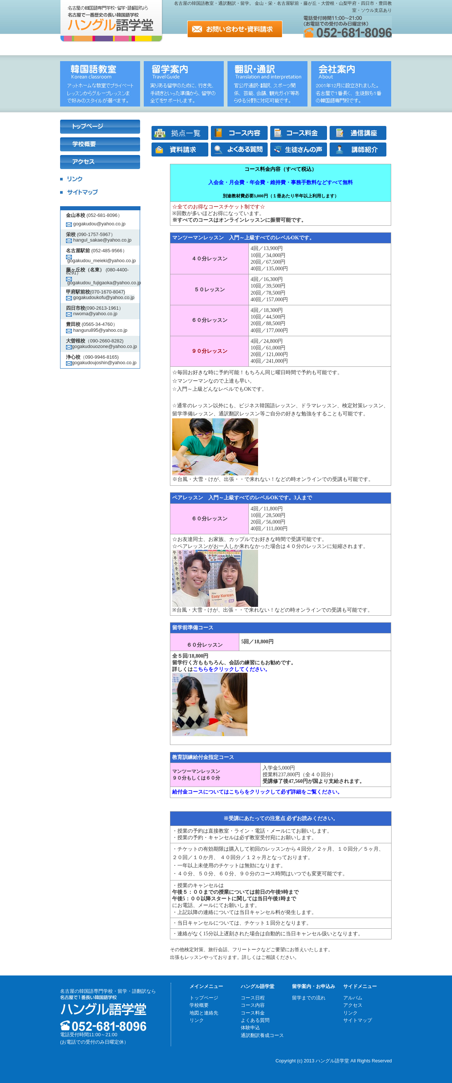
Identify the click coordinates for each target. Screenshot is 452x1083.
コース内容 (253, 1005)
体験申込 (250, 1027)
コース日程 (253, 998)
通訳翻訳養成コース (262, 1035)
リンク (197, 1020)
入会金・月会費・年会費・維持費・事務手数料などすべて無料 (280, 182)
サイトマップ (357, 1020)
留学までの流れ (309, 998)
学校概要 (199, 1005)
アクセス (352, 1005)
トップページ (204, 998)
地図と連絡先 (204, 1013)
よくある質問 (255, 1020)
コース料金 (253, 1013)
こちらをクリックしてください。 (231, 669)
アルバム (352, 998)
